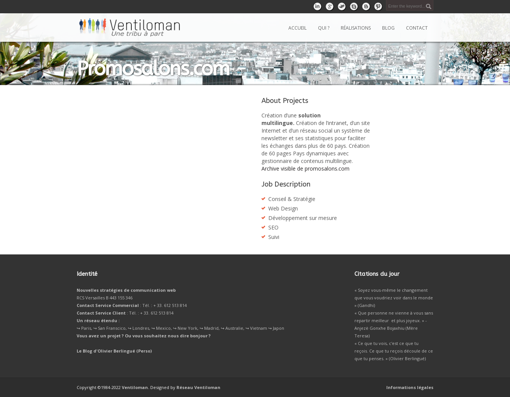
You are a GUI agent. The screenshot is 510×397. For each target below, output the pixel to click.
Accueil (297, 27)
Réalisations (356, 27)
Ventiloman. (135, 387)
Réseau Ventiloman (198, 387)
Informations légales (409, 387)
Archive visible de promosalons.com (305, 168)
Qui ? (323, 27)
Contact (417, 27)
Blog (388, 27)
